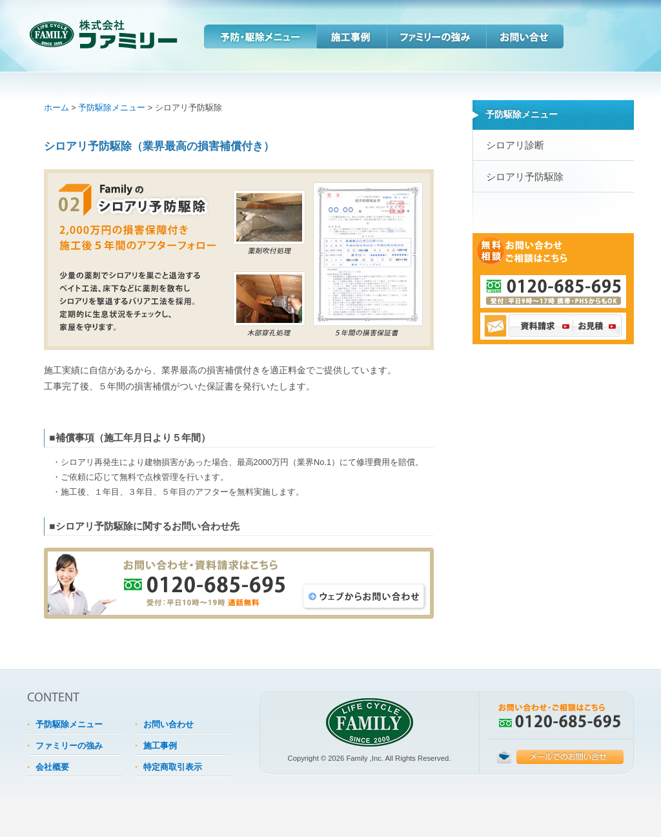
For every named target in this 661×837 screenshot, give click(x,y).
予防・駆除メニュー (260, 36)
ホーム (56, 107)
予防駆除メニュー (111, 107)
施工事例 (351, 36)
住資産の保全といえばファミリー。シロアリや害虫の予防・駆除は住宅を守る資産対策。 (80, 32)
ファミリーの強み (436, 36)
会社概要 (52, 767)
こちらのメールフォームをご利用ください (560, 757)
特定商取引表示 (172, 767)
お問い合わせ (525, 36)
